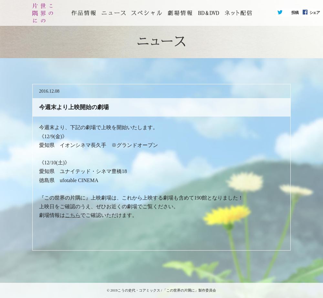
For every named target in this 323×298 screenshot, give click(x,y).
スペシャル (146, 13)
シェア (314, 12)
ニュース (113, 13)
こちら (72, 215)
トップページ (83, 13)
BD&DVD (208, 13)
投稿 (294, 12)
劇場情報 (179, 13)
